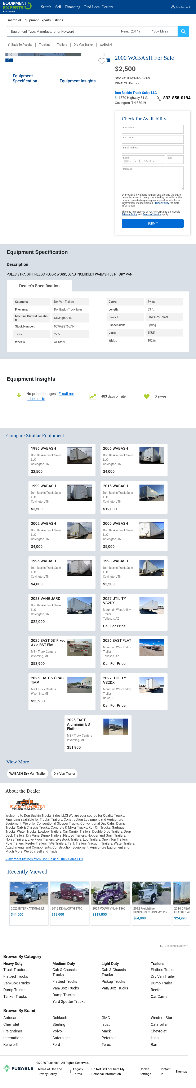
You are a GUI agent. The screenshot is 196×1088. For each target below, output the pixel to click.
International (13, 1038)
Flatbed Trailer (163, 969)
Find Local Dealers (98, 7)
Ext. (170, 157)
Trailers (62, 44)
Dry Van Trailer (83, 44)
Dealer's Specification (39, 285)
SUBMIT (152, 223)
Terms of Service (152, 214)
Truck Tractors (15, 969)
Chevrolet (11, 1024)
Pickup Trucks (113, 981)
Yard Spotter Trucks (69, 1001)
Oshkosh (60, 1017)
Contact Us (165, 1071)
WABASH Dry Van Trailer (27, 774)
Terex (106, 1044)
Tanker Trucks (15, 996)
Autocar (10, 1017)
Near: (125, 31)
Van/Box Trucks (16, 983)
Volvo (57, 1031)
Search (46, 7)
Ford (56, 1044)
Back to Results (21, 44)
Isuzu (106, 1024)
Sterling (59, 1024)
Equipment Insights (78, 80)
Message (127, 168)
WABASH (106, 44)
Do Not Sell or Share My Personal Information (108, 1071)
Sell (58, 7)
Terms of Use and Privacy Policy (49, 1071)
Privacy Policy (161, 202)
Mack (106, 1031)
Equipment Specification (25, 78)
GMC (106, 1017)
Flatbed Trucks (15, 976)
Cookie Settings (145, 1071)
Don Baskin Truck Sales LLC (136, 93)
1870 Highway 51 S (131, 98)
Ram (155, 1044)
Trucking (44, 44)
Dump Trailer (161, 983)
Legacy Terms (78, 1071)
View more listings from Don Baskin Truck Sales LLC (44, 859)
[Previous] (13, 54)
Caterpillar (61, 1038)
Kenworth (11, 1044)
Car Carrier (160, 996)
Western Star (161, 1017)
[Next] (103, 54)
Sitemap (181, 1072)
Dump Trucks (14, 990)
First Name (128, 127)
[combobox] (127, 161)
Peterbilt (109, 1038)
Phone (126, 157)
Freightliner (12, 1031)
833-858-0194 (174, 97)
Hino (155, 1038)
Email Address (130, 147)
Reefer (156, 990)
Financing (72, 7)
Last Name (128, 137)
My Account (183, 7)
